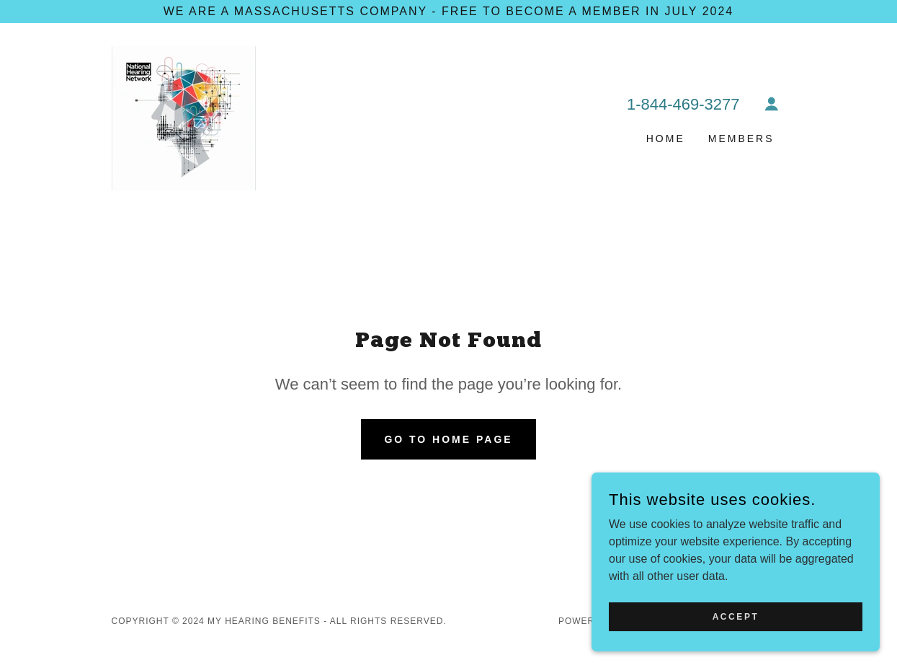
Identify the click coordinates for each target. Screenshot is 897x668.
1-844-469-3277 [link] (683, 104)
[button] (771, 103)
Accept (736, 616)
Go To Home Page (448, 439)
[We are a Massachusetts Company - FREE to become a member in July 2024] (448, 11)
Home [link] (665, 138)
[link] (184, 117)
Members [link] (741, 138)
